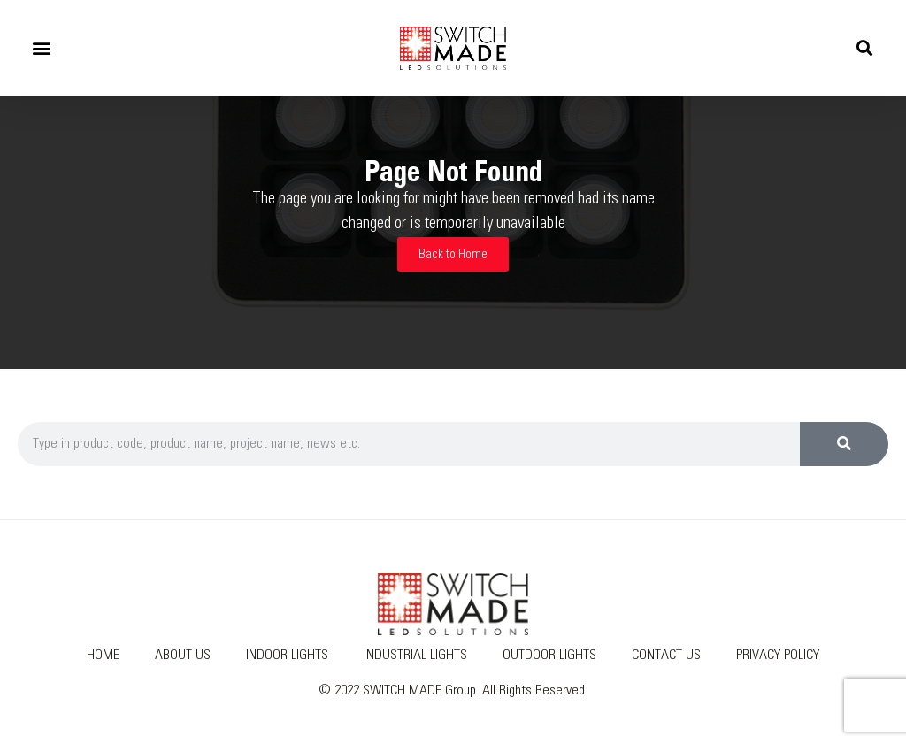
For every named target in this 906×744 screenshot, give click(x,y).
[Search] (844, 444)
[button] (41, 48)
